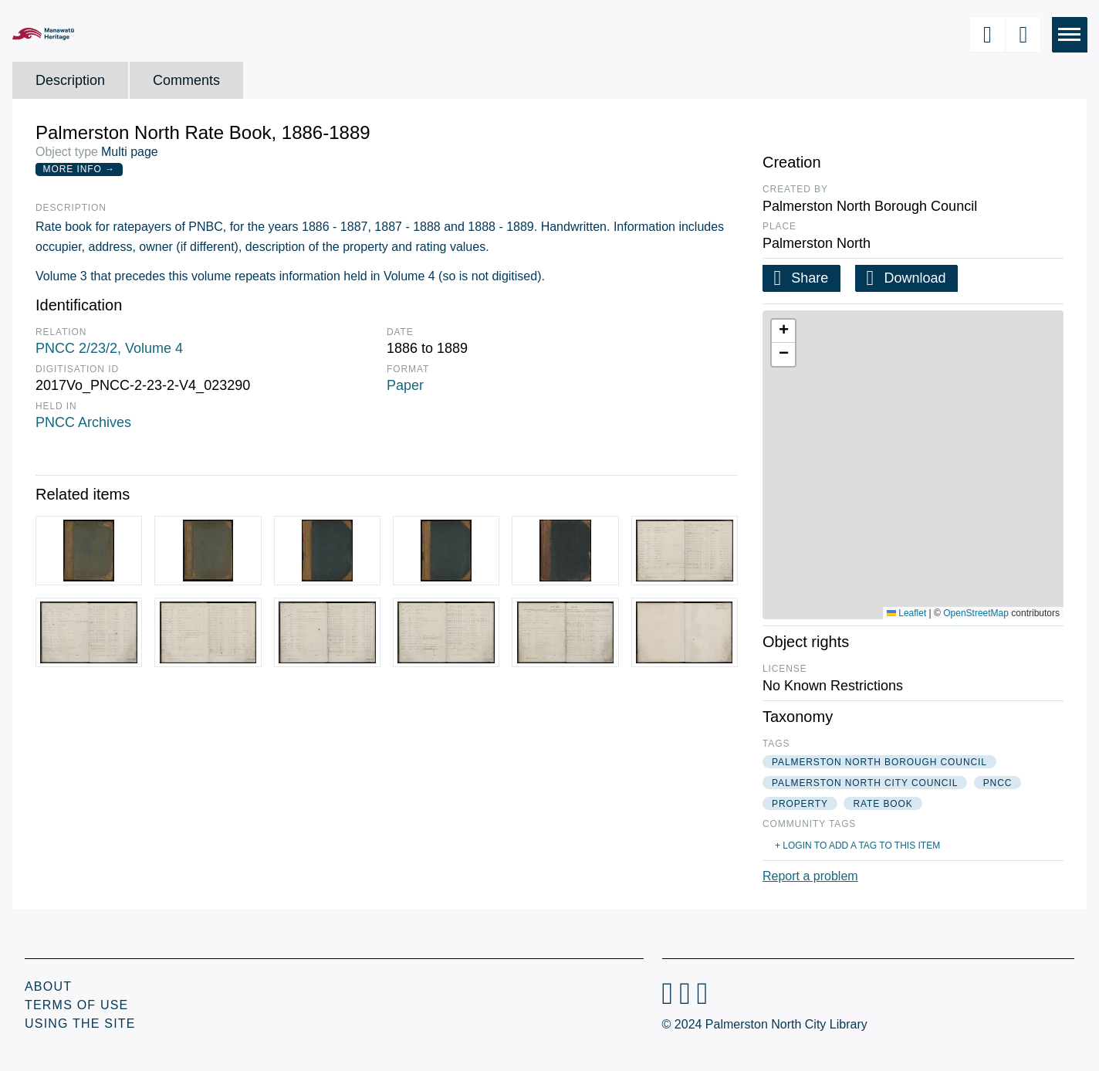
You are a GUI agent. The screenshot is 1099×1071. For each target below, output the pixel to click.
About (48, 986)
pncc (998, 783)
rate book (882, 803)
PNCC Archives (83, 422)
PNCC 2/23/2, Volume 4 (109, 348)
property (800, 803)
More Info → (79, 169)
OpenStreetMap (976, 613)
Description (70, 80)
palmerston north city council (865, 783)
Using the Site (80, 1023)
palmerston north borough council (879, 762)
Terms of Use (76, 1005)
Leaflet (906, 613)
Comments (186, 80)
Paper (405, 385)
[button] (783, 331)
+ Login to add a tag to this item (857, 845)
